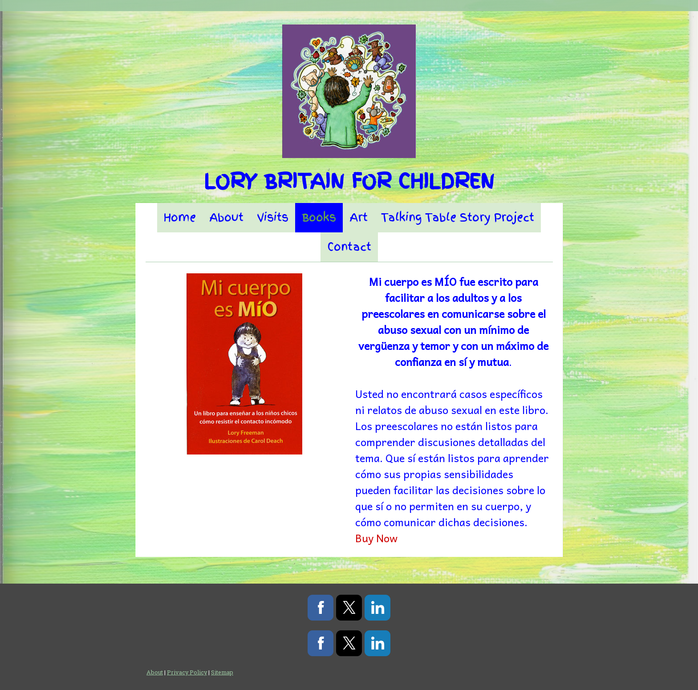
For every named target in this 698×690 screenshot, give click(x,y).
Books (319, 217)
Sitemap (222, 672)
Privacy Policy (187, 672)
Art (358, 217)
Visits (272, 217)
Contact (349, 247)
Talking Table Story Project (457, 217)
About (226, 217)
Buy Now (376, 537)
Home (180, 217)
